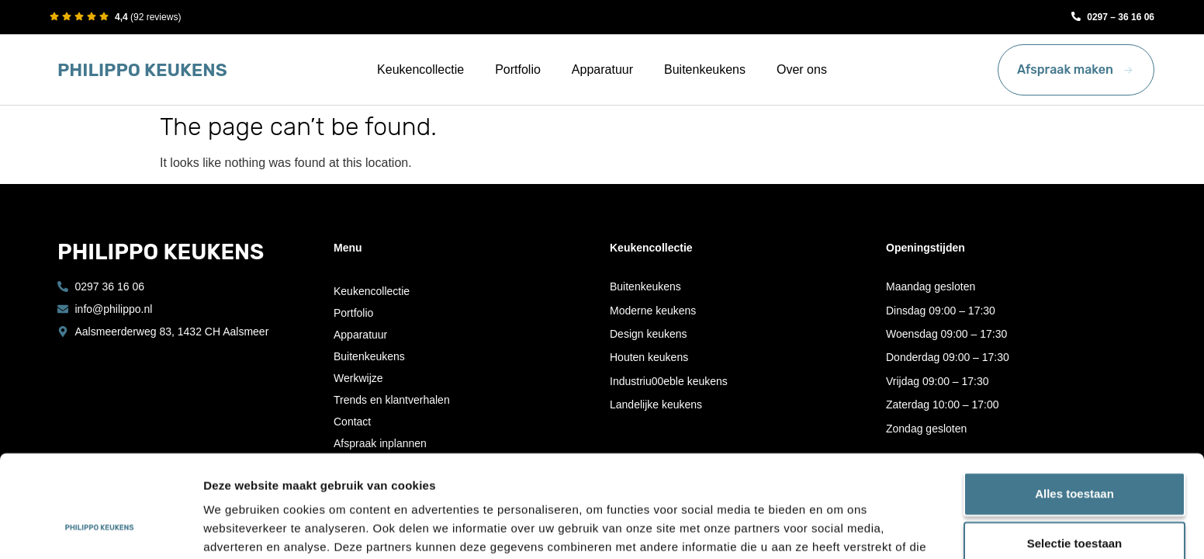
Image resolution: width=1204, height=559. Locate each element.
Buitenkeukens (705, 69)
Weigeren (1074, 505)
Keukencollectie (420, 69)
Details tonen (838, 528)
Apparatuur (602, 69)
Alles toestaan (1074, 405)
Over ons (802, 69)
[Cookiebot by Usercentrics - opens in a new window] (100, 528)
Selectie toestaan (1075, 455)
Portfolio (518, 69)
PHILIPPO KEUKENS (142, 70)
